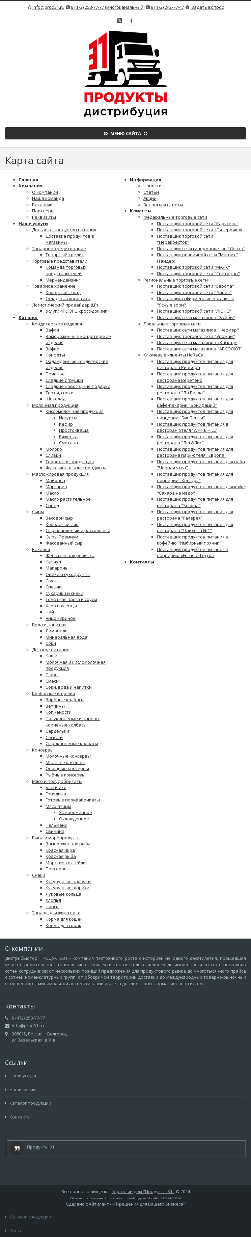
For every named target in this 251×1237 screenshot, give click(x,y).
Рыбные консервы (65, 775)
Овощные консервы (67, 768)
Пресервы (56, 869)
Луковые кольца (63, 894)
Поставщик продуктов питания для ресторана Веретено (195, 377)
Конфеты (55, 355)
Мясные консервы (65, 762)
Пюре (52, 675)
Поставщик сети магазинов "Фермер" (198, 330)
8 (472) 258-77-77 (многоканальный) (107, 7)
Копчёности (59, 712)
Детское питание (50, 650)
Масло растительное (68, 499)
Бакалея (41, 549)
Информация (145, 180)
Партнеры (43, 211)
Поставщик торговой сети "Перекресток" (185, 239)
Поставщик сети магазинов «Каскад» (197, 342)
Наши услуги (33, 223)
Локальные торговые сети (172, 324)
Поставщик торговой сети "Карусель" (198, 223)
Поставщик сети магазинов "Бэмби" (196, 317)
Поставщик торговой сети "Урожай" (196, 336)
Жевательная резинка (70, 555)
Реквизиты (44, 217)
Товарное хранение (54, 286)
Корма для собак (63, 925)
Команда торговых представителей (66, 270)
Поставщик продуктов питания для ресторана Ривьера (195, 364)
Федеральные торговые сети (175, 217)
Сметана (68, 443)
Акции (150, 198)
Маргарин (56, 486)
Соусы (52, 581)
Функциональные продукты (76, 468)
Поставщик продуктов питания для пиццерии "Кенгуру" (195, 477)
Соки (51, 643)
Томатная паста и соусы (71, 599)
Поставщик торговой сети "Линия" (194, 292)
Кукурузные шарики (67, 888)
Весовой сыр (59, 518)
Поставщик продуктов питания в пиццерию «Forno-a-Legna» (192, 552)
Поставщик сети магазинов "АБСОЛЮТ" (200, 349)
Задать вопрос (207, 7)
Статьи (151, 192)
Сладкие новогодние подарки (78, 386)
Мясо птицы (58, 806)
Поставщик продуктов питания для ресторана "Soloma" (195, 502)
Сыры (38, 511)
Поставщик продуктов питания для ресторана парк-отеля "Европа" (195, 452)
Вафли (52, 330)
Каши (51, 656)
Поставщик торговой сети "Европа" (195, 286)
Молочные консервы (68, 756)
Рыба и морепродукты (56, 838)
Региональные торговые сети (175, 280)
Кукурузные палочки (68, 881)
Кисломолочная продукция (75, 411)
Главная (28, 180)
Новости (152, 186)
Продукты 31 (40, 1147)
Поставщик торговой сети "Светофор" (198, 273)
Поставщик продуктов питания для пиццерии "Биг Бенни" (195, 414)
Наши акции (20, 1089)
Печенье (55, 374)
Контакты (142, 562)
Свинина (55, 831)
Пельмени (56, 825)
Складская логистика (68, 298)
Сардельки (57, 731)
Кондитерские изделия (57, 324)
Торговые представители (59, 261)
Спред (52, 505)
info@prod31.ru (48, 7)
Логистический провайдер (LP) (65, 305)
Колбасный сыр (62, 524)
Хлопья (53, 900)
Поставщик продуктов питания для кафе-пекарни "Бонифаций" (195, 402)
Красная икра (60, 850)
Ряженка (68, 436)
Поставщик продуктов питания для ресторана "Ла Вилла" (195, 389)
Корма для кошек (64, 919)
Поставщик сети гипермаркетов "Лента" (201, 248)
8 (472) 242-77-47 (167, 7)
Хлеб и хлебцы (61, 606)
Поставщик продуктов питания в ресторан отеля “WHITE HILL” (192, 427)
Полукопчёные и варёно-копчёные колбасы (73, 721)
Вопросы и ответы (163, 205)
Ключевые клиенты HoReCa (173, 355)
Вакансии (42, 205)
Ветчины (55, 706)
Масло (52, 493)
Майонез (55, 480)
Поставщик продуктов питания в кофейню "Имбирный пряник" (192, 540)
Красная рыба (61, 856)
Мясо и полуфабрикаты (57, 781)
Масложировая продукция (60, 474)
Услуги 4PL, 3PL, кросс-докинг (76, 311)
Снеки (38, 875)
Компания (31, 186)
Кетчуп (53, 562)
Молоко (54, 449)
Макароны (57, 568)
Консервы (43, 750)
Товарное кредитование (59, 248)
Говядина (56, 794)
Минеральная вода (66, 637)
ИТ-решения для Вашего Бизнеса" (148, 1204)
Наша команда (48, 198)
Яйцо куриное (61, 618)
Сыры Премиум (62, 537)
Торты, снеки (60, 393)
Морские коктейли (66, 863)
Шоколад (55, 399)
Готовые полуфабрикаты (73, 800)
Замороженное (75, 812)
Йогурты (68, 418)
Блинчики (56, 787)
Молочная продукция (55, 405)
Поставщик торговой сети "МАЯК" (193, 267)
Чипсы (52, 906)
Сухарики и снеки (64, 593)
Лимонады (57, 631)
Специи (54, 587)
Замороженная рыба (68, 844)
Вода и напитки (49, 625)
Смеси (52, 681)
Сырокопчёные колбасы (72, 743)
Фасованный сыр (64, 543)
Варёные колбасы (65, 699)
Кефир (66, 424)
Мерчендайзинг (63, 280)
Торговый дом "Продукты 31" (143, 1191)
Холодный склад (63, 292)
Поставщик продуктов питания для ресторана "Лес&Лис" (195, 439)
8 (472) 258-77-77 (28, 1018)
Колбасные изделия (53, 693)
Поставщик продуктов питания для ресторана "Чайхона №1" (195, 527)
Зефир (52, 349)
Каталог (28, 317)
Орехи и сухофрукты (68, 574)
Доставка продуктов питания (64, 230)
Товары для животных (56, 913)
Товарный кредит (65, 255)
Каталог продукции (28, 1103)
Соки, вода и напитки (69, 687)
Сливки (53, 455)
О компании (45, 192)
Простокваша (74, 430)
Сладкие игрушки (64, 380)
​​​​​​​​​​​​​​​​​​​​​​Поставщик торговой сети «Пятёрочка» (199, 230)
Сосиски (54, 737)
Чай (50, 612)
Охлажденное (74, 819)
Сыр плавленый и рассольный (78, 530)
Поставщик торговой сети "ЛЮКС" (194, 311)
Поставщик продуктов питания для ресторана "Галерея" (195, 514)
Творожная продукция (70, 461)
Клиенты (140, 211)
